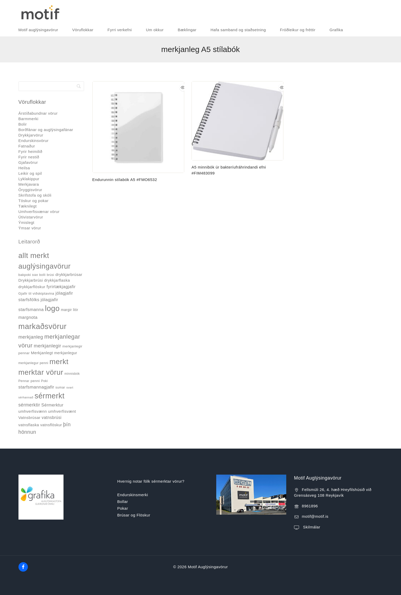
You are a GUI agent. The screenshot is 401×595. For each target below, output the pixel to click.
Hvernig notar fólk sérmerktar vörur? (150, 481)
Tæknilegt (27, 206)
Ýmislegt (26, 222)
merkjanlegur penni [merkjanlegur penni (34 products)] (33, 363)
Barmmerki (28, 119)
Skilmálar (311, 527)
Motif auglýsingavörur (38, 30)
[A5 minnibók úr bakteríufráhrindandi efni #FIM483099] (237, 120)
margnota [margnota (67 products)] (28, 317)
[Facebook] (23, 567)
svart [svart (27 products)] (69, 387)
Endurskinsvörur (33, 140)
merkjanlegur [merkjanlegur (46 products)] (65, 353)
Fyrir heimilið (30, 151)
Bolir (22, 124)
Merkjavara (28, 184)
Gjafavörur (28, 162)
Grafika (336, 30)
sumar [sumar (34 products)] (60, 387)
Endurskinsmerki (132, 495)
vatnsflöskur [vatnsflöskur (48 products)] (51, 425)
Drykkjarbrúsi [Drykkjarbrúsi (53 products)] (30, 280)
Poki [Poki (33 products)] (44, 381)
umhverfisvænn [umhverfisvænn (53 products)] (32, 411)
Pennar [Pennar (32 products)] (23, 381)
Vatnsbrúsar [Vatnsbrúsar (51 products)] (29, 417)
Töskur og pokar (33, 200)
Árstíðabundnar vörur (38, 113)
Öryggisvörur (30, 189)
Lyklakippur (29, 179)
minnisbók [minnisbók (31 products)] (72, 374)
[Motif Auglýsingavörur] (39, 12)
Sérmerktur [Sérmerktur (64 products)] (52, 405)
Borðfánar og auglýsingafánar (45, 129)
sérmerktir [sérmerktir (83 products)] (29, 405)
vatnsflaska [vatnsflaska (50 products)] (28, 425)
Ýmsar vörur (29, 228)
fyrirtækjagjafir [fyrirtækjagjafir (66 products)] (61, 286)
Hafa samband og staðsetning (238, 30)
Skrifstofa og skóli (35, 195)
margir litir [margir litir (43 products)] (69, 310)
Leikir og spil (30, 173)
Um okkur (155, 30)
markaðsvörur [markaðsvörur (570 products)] (42, 326)
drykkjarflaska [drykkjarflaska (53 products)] (57, 280)
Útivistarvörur (30, 217)
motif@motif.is (315, 516)
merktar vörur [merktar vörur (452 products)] (40, 372)
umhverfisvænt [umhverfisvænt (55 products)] (62, 411)
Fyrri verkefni (119, 30)
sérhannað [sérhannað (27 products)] (25, 397)
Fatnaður (26, 146)
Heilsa (24, 168)
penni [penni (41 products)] (35, 381)
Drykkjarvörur (30, 135)
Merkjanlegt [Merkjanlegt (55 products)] (42, 353)
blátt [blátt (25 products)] (35, 274)
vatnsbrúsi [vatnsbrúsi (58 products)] (51, 417)
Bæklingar (187, 30)
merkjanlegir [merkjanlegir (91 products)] (47, 345)
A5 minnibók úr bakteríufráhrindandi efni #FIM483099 (229, 170)
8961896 (310, 506)
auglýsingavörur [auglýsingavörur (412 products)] (44, 266)
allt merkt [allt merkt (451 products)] (33, 255)
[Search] (51, 86)
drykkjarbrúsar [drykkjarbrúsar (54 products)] (68, 274)
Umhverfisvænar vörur (39, 211)
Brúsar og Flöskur (133, 515)
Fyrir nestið (28, 157)
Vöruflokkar (82, 30)
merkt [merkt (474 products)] (58, 361)
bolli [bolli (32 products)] (42, 275)
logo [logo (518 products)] (52, 308)
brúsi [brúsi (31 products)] (50, 275)
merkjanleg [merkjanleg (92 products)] (30, 337)
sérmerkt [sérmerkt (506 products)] (50, 396)
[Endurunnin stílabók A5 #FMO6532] (138, 127)
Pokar (122, 508)
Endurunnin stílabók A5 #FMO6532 (124, 179)
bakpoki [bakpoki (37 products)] (24, 275)
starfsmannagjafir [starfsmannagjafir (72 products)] (36, 387)
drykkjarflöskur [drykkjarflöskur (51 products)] (32, 286)
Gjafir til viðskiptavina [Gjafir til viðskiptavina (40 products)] (36, 293)
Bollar (122, 501)
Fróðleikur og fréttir (297, 30)
